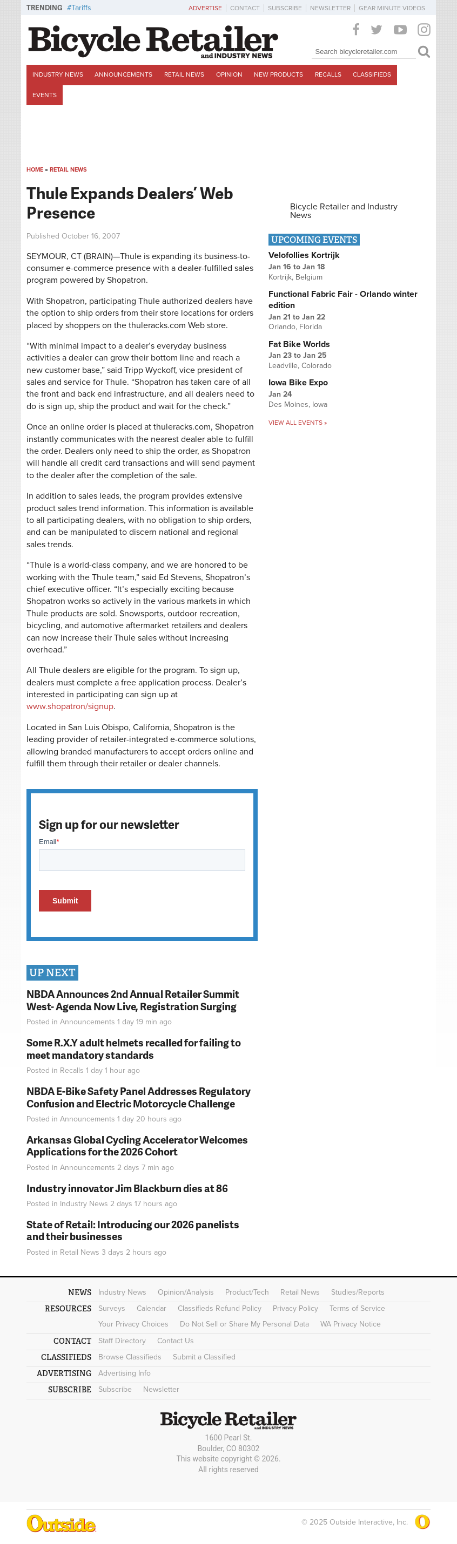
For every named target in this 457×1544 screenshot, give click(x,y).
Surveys (111, 1308)
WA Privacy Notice (350, 1324)
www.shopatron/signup (69, 706)
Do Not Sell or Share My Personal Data (244, 1324)
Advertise (205, 8)
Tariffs (81, 7)
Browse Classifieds (130, 1357)
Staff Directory (122, 1340)
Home (34, 169)
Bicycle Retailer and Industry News (344, 211)
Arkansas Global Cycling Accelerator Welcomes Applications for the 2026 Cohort (137, 1145)
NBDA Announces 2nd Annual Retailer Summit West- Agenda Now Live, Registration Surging (132, 1000)
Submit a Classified (204, 1357)
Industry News (57, 74)
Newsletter (330, 8)
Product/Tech (247, 1292)
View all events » (297, 422)
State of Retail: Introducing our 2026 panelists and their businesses (132, 1230)
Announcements (123, 74)
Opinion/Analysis (186, 1292)
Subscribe (285, 8)
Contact (245, 8)
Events (44, 95)
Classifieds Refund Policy (219, 1308)
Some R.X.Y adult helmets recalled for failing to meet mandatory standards (133, 1048)
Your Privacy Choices (133, 1324)
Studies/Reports (358, 1292)
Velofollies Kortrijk (304, 255)
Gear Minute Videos (392, 8)
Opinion (229, 74)
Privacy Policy (295, 1308)
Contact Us (175, 1340)
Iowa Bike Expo (298, 382)
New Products (278, 74)
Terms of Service (357, 1308)
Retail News (184, 74)
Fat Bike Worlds (299, 344)
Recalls (328, 74)
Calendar (151, 1308)
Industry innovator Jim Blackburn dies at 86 (127, 1188)
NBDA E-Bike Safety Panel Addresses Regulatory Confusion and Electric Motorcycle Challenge (138, 1097)
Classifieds (372, 74)
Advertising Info (124, 1373)
